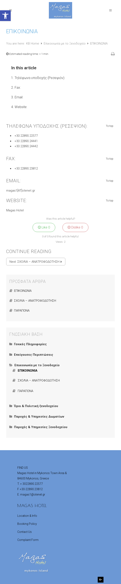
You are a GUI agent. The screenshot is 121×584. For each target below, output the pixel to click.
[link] (5, 15)
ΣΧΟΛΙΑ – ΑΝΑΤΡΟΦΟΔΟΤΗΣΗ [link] (38, 262)
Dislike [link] (75, 227)
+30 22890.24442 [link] (26, 146)
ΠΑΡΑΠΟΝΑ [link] (21, 310)
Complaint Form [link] (28, 540)
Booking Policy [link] (27, 523)
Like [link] (44, 227)
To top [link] (110, 126)
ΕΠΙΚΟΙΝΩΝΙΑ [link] (23, 291)
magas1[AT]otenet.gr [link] (20, 190)
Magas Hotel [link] (15, 210)
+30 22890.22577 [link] (26, 136)
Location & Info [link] (27, 515)
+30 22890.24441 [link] (26, 141)
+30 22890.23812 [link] (26, 168)
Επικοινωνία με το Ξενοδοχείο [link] (65, 43)
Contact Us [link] (24, 531)
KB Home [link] (33, 43)
